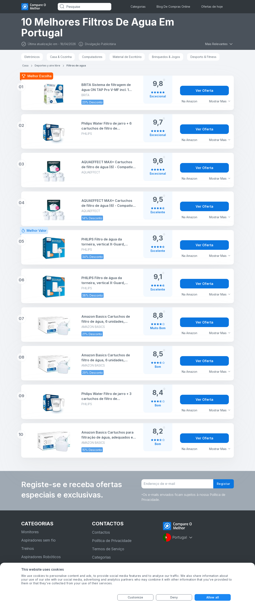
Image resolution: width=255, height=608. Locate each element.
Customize (135, 597)
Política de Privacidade (111, 543)
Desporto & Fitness (203, 57)
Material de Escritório (127, 57)
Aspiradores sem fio (38, 543)
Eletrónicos (32, 57)
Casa (25, 65)
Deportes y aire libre (47, 65)
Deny (174, 597)
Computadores (92, 57)
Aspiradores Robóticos (41, 559)
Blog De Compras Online (173, 6)
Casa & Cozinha (61, 57)
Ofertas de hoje (212, 6)
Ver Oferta (204, 90)
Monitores (30, 534)
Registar (223, 485)
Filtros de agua (76, 65)
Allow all (212, 597)
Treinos (27, 551)
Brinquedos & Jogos (166, 57)
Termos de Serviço (108, 551)
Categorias (138, 6)
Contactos (101, 535)
